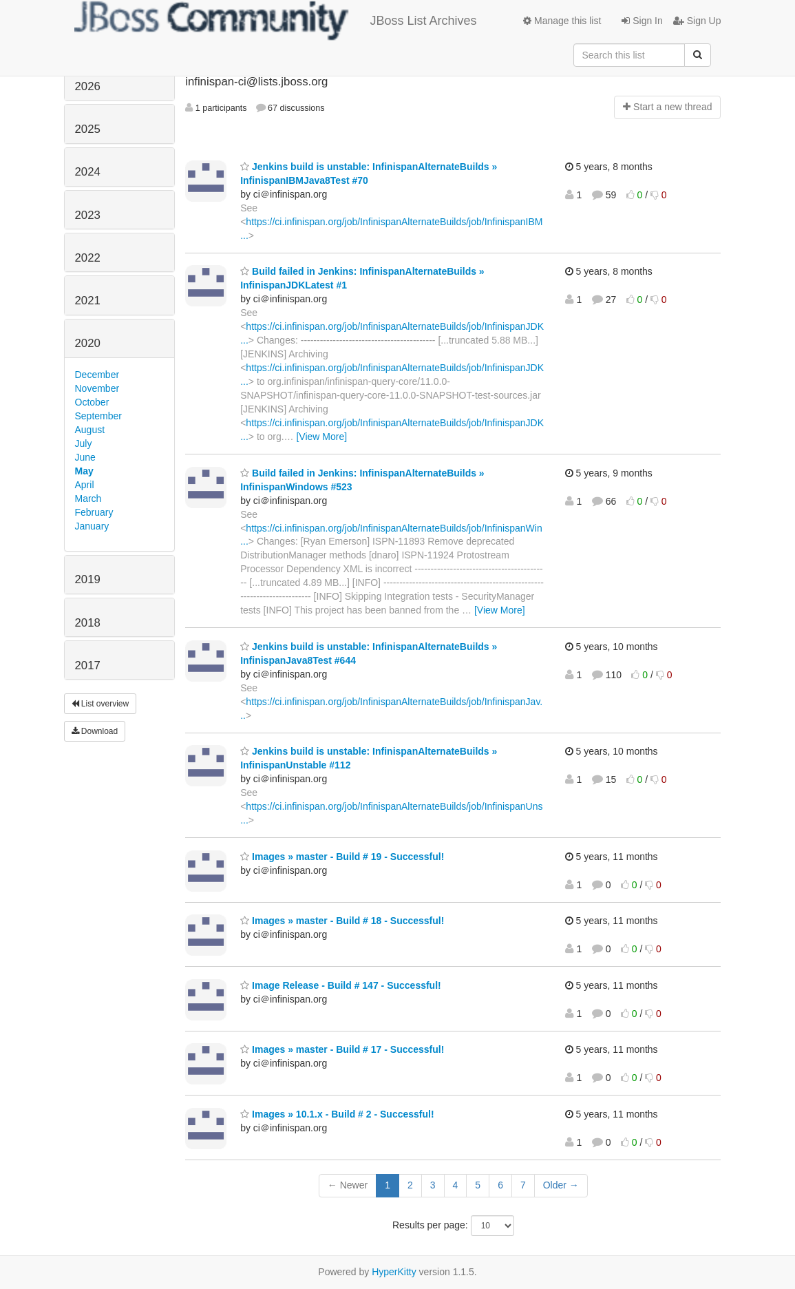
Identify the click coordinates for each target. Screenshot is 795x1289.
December (97, 374)
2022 (87, 257)
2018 (87, 622)
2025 (87, 129)
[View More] (321, 436)
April (84, 484)
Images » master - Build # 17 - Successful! (342, 1049)
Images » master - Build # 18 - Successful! (342, 920)
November (97, 388)
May (84, 470)
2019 (87, 579)
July (83, 443)
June (85, 457)
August (90, 429)
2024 (87, 171)
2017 (87, 665)
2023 (87, 215)
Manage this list (562, 20)
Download (95, 731)
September (98, 415)
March (88, 498)
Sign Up (697, 20)
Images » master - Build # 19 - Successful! (342, 856)
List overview (100, 704)
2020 (87, 343)
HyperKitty (394, 1271)
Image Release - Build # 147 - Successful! (340, 985)
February (94, 512)
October (92, 402)
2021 (87, 300)
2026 (87, 86)
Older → (561, 1185)
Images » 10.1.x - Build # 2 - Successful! (337, 1114)
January (92, 526)
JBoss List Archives (275, 20)
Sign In (642, 20)
